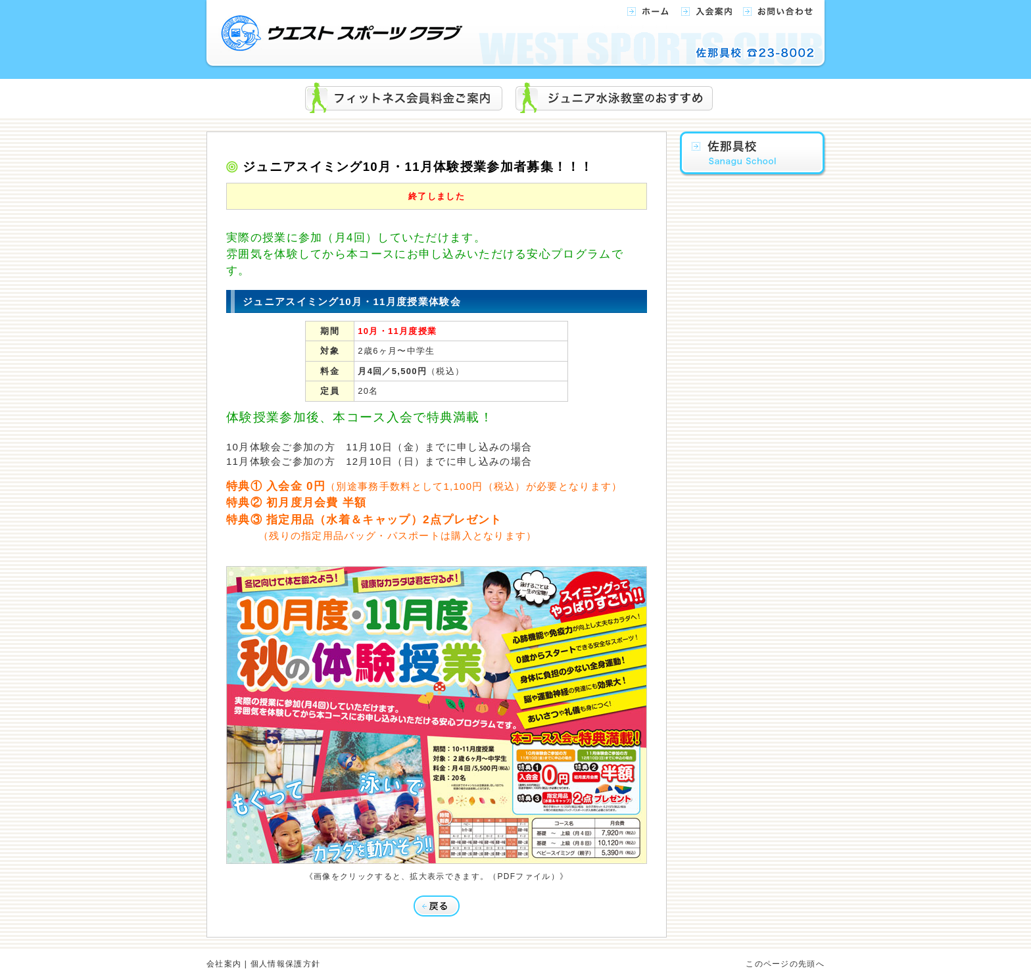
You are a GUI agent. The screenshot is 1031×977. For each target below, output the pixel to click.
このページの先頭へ (785, 963)
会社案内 (223, 963)
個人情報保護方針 (285, 963)
